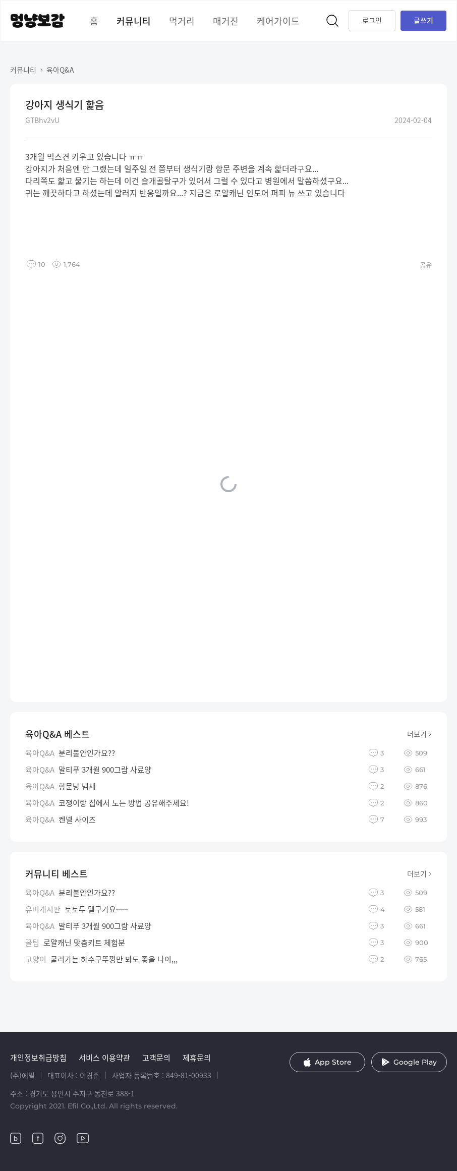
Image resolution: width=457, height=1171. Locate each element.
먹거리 (182, 20)
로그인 (372, 20)
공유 (426, 264)
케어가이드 (278, 20)
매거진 (226, 20)
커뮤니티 (134, 20)
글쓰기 (423, 20)
